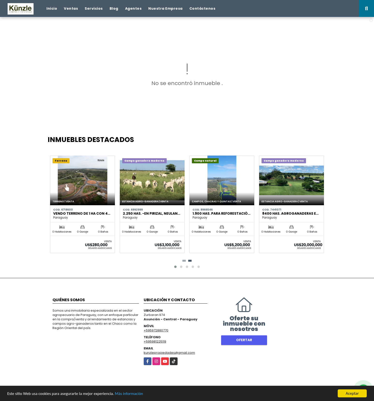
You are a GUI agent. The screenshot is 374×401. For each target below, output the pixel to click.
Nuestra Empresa (165, 8)
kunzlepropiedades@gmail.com (169, 352)
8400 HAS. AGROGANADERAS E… (290, 213)
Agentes (133, 8)
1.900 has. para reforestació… (221, 213)
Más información (129, 393)
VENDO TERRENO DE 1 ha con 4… (81, 213)
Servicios (94, 8)
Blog (114, 8)
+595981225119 (155, 341)
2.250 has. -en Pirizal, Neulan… (151, 213)
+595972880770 (156, 330)
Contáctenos (202, 8)
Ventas (71, 8)
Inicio (51, 8)
